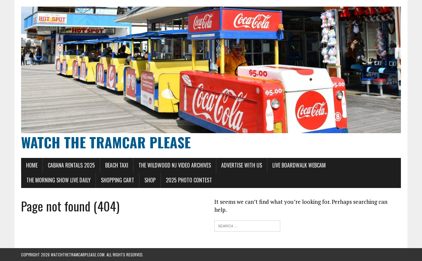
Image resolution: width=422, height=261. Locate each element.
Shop (150, 180)
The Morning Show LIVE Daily (58, 180)
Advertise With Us (241, 165)
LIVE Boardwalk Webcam (299, 165)
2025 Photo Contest (189, 180)
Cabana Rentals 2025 (71, 165)
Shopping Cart (117, 180)
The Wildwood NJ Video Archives (174, 165)
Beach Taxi (116, 165)
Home (32, 165)
